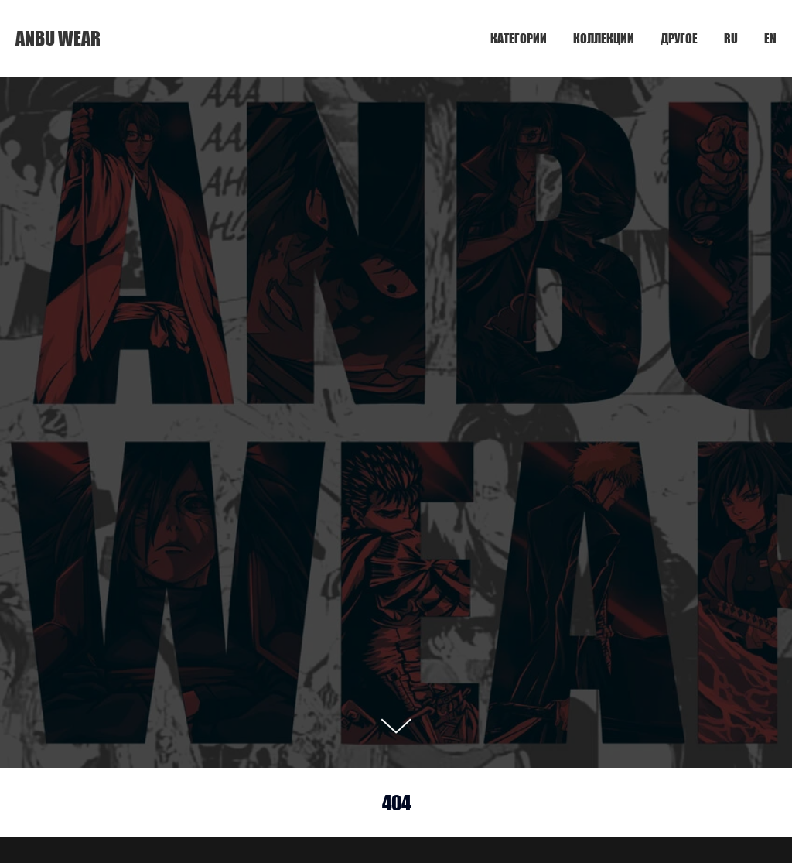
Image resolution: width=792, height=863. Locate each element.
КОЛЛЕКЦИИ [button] (603, 38)
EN (770, 38)
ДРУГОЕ (679, 38)
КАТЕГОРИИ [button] (518, 38)
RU (731, 38)
